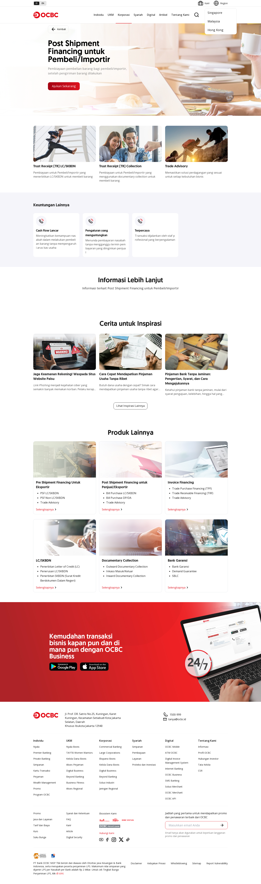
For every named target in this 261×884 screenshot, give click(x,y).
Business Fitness (75, 782)
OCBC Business (173, 774)
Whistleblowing (179, 863)
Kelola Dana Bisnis (76, 758)
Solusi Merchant (173, 786)
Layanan (136, 758)
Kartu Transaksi (41, 770)
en (43, 3)
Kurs (35, 831)
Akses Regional (74, 788)
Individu (99, 15)
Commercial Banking (110, 746)
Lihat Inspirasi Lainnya (130, 406)
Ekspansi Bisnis (107, 758)
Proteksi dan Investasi (144, 764)
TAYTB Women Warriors (79, 752)
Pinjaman (38, 776)
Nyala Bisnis (72, 746)
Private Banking (41, 758)
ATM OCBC (171, 752)
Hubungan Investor (208, 758)
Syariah (138, 15)
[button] (222, 825)
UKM (111, 15)
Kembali (58, 29)
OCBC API (170, 798)
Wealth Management (44, 782)
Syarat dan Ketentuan (78, 813)
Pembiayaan (138, 752)
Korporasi (124, 15)
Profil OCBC (204, 752)
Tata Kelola (204, 764)
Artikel (163, 15)
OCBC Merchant (174, 792)
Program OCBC (41, 794)
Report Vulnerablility (217, 863)
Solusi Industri (106, 782)
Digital (151, 15)
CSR (200, 770)
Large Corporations (109, 752)
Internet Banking (174, 768)
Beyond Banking (75, 776)
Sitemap (196, 863)
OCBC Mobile (172, 746)
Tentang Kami (180, 15)
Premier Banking (42, 752)
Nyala (36, 746)
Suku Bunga (39, 837)
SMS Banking (172, 780)
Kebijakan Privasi (156, 863)
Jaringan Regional (108, 788)
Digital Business (74, 770)
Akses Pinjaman (74, 764)
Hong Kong (215, 30)
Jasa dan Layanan (42, 819)
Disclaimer (136, 863)
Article (69, 831)
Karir (68, 825)
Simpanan (38, 764)
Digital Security (74, 837)
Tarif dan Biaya (41, 825)
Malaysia (214, 21)
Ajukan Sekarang (64, 86)
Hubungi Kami (106, 833)
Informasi (203, 746)
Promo (37, 788)
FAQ (68, 819)
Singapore (215, 13)
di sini (59, 873)
